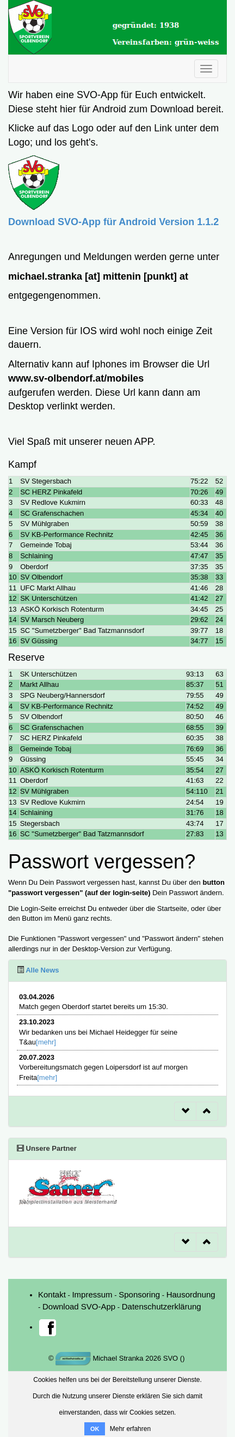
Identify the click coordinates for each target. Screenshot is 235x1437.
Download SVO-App (78, 1306)
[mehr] (46, 1042)
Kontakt (52, 1294)
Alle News (41, 970)
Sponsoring (139, 1294)
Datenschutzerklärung (161, 1306)
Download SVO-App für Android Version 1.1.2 (113, 221)
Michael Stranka (99, 1358)
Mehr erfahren (130, 1429)
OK (95, 1429)
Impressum (92, 1294)
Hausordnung (190, 1294)
